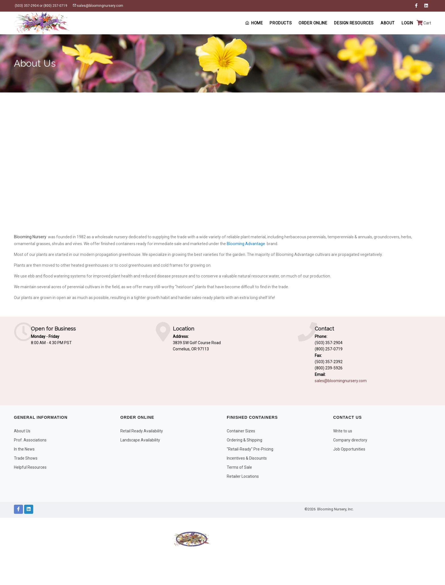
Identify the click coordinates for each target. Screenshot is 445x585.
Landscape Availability (140, 440)
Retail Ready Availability (141, 431)
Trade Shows (25, 458)
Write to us (342, 431)
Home (254, 23)
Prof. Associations (30, 440)
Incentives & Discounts (247, 458)
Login (407, 23)
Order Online (313, 23)
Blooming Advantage (246, 243)
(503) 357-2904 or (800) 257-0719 (40, 6)
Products (281, 23)
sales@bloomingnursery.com (98, 6)
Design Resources (354, 23)
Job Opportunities (349, 449)
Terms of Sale (239, 467)
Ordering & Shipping (244, 440)
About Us (22, 431)
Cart (424, 23)
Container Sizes (241, 431)
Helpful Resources (30, 467)
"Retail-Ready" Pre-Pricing (250, 449)
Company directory (350, 440)
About (388, 23)
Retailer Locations (243, 476)
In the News (24, 449)
